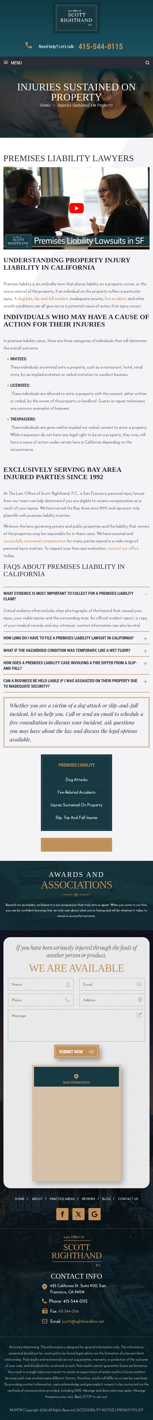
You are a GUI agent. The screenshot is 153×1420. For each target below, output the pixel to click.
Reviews (88, 1199)
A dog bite (23, 298)
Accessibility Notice (96, 1410)
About (37, 1199)
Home (20, 1199)
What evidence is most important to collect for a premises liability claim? (68, 595)
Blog (106, 1199)
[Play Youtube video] (76, 208)
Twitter (78, 1214)
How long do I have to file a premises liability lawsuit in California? (68, 638)
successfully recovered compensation (34, 541)
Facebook (62, 1214)
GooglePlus (94, 1214)
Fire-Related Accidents (76, 792)
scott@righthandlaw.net (83, 1321)
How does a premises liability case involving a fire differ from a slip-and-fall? (70, 665)
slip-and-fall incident (51, 298)
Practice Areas (62, 1199)
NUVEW (16, 1410)
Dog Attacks (76, 779)
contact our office (123, 548)
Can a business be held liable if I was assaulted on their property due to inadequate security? (70, 683)
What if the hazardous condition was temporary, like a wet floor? (66, 650)
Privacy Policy (130, 1410)
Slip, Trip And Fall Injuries (77, 817)
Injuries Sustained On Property (76, 805)
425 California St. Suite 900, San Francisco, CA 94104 (78, 1289)
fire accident (115, 298)
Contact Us (128, 1199)
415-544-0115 (100, 46)
